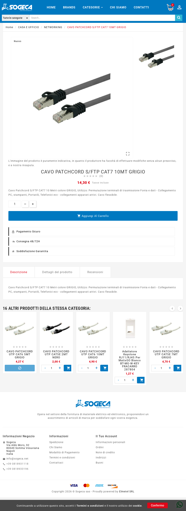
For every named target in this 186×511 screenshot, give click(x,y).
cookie (137, 505)
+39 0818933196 (17, 468)
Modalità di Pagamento (64, 452)
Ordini (100, 447)
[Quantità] (14, 204)
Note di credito (105, 452)
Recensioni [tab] (95, 272)
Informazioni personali (110, 442)
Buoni (99, 462)
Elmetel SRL (126, 491)
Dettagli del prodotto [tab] (57, 272)
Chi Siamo (55, 447)
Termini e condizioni (90, 505)
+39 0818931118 (17, 463)
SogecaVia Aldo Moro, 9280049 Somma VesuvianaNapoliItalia (22, 448)
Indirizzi (101, 457)
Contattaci (56, 462)
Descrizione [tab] (18, 272)
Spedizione (56, 442)
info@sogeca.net (17, 458)
